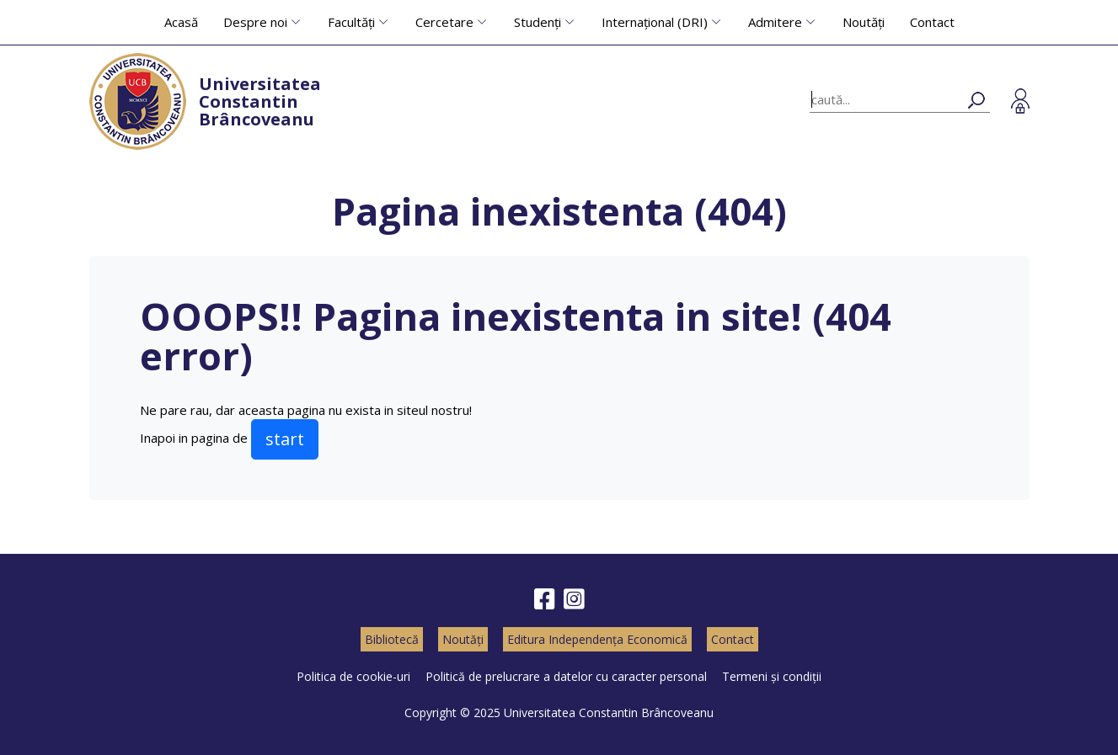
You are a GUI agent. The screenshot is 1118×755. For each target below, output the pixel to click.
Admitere (775, 21)
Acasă (181, 21)
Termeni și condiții (771, 676)
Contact (932, 21)
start (284, 439)
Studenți (537, 21)
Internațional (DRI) (655, 21)
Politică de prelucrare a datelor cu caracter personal (566, 676)
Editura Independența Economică (597, 639)
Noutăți (864, 21)
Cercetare (444, 21)
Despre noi (255, 21)
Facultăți (351, 21)
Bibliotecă (392, 639)
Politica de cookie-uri (353, 676)
